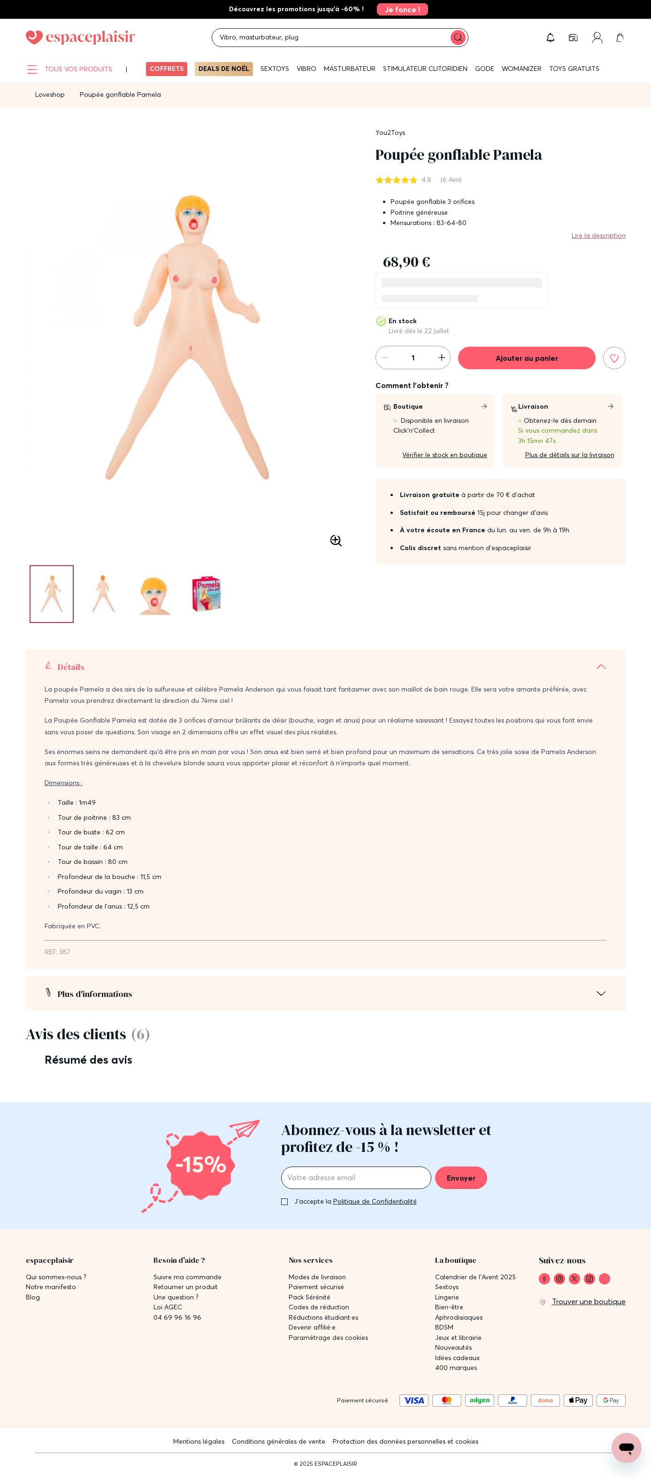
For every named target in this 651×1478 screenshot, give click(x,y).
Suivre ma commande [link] (187, 1277)
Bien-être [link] (449, 1307)
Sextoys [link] (447, 1287)
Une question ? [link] (176, 1297)
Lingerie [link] (447, 1297)
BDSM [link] (444, 1327)
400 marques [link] (456, 1368)
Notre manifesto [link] (51, 1287)
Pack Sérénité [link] (309, 1297)
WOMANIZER (522, 68)
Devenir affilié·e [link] (312, 1327)
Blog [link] (33, 1297)
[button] (550, 37)
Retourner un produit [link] (185, 1287)
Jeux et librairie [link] (458, 1338)
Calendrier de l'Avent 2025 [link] (475, 1277)
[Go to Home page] (80, 38)
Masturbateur (349, 68)
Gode (484, 68)
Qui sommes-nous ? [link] (56, 1277)
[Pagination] (52, 594)
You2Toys (390, 132)
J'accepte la (355, 1201)
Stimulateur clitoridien (425, 68)
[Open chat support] (627, 1448)
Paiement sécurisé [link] (316, 1287)
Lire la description (599, 235)
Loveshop (50, 94)
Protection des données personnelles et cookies (405, 1441)
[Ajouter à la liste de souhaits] (614, 358)
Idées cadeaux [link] (457, 1358)
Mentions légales (198, 1441)
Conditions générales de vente (278, 1441)
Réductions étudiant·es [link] (323, 1318)
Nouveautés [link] (453, 1348)
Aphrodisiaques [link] (459, 1318)
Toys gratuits (574, 68)
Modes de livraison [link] (317, 1277)
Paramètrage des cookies (328, 1338)
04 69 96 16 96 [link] (177, 1318)
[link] (399, 9)
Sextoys (274, 68)
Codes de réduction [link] (319, 1307)
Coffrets (167, 68)
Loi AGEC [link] (167, 1307)
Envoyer (461, 1177)
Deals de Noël (224, 68)
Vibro (306, 68)
